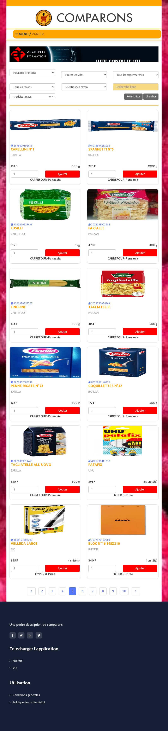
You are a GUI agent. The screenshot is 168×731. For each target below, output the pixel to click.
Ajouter (62, 174)
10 (124, 591)
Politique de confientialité (29, 702)
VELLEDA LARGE (24, 543)
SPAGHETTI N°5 (101, 149)
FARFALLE (96, 228)
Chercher (151, 96)
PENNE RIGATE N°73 (27, 386)
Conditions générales (26, 695)
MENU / (29, 34)
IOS (15, 668)
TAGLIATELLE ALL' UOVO (31, 465)
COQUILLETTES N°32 (105, 386)
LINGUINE (18, 307)
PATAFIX (95, 465)
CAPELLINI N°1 (22, 149)
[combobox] (32, 96)
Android (18, 661)
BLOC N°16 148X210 (104, 543)
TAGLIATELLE (99, 307)
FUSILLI (17, 228)
